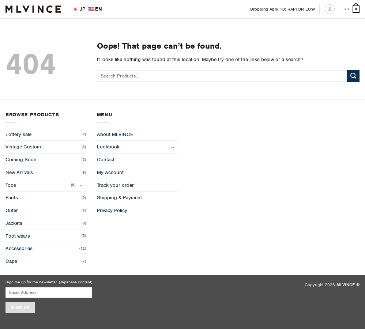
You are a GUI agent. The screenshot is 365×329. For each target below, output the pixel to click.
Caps (11, 261)
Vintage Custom (23, 147)
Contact (105, 159)
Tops (10, 185)
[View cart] (352, 9)
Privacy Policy (112, 210)
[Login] (330, 9)
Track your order (115, 185)
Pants (11, 197)
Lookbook (108, 147)
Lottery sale (18, 134)
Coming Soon (21, 159)
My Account (110, 172)
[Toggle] (81, 185)
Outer (11, 210)
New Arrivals (19, 172)
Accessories (19, 248)
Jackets (13, 223)
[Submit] (353, 76)
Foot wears (17, 236)
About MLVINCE (115, 134)
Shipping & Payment (119, 197)
